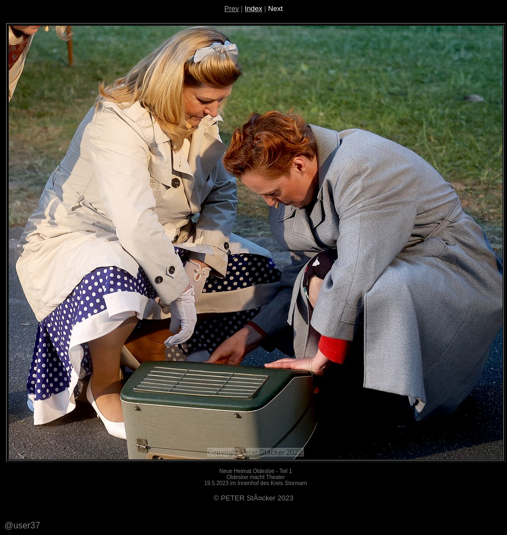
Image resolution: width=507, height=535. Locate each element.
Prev (231, 8)
